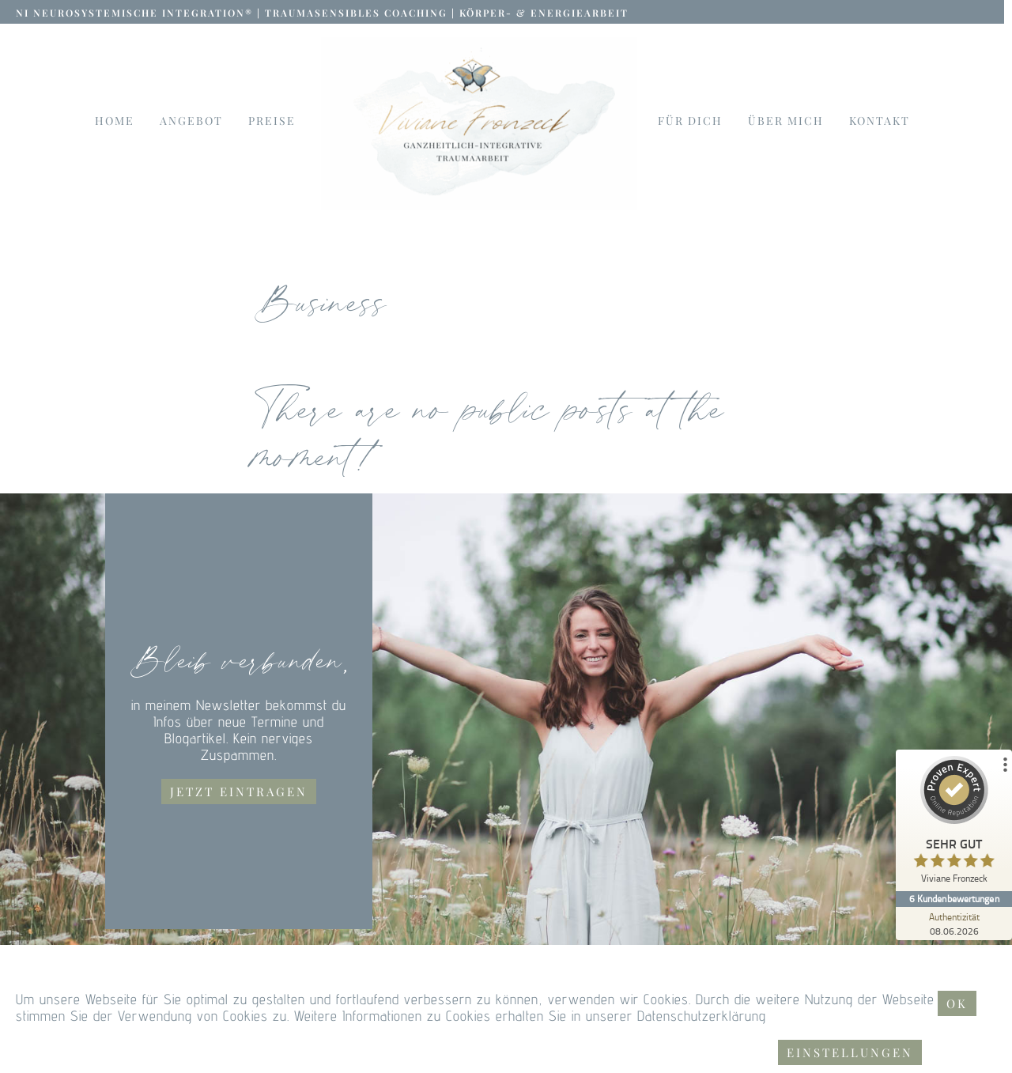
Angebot (191, 121)
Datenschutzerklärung (701, 1015)
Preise (272, 121)
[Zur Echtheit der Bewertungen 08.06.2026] (952, 923)
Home (114, 121)
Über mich (786, 121)
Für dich (690, 121)
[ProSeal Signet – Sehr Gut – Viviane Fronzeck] (952, 823)
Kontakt (879, 121)
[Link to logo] (479, 123)
